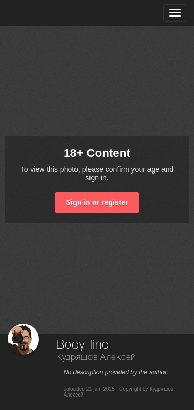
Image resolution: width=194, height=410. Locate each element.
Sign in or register (97, 202)
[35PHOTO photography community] (48, 13)
